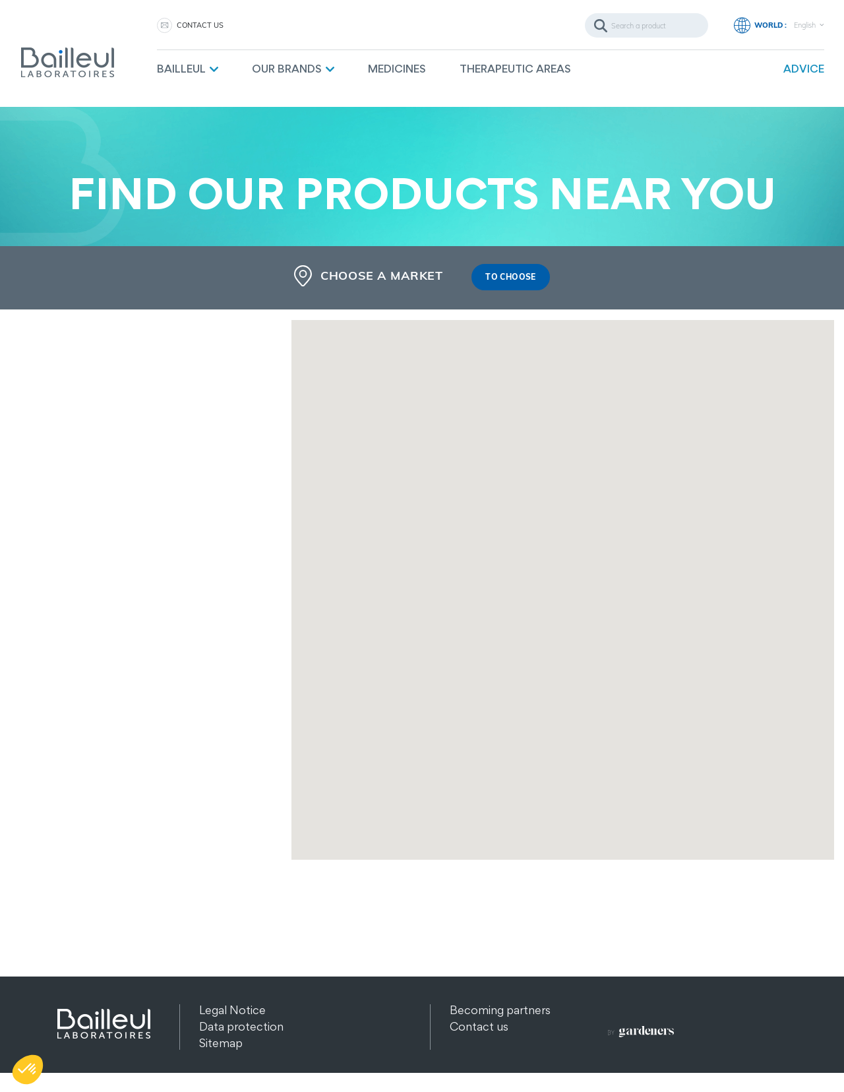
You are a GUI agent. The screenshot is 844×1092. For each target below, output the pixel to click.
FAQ (461, 1060)
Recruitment (483, 1043)
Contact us (200, 25)
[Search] (646, 25)
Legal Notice (232, 1010)
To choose (510, 277)
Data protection (241, 1027)
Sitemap (221, 1043)
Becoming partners (500, 1010)
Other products (240, 1060)
